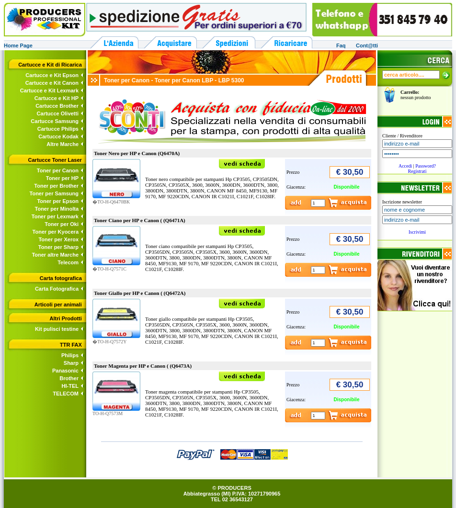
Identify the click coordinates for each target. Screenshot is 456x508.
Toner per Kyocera (56, 232)
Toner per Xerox (58, 239)
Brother (69, 378)
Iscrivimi (417, 232)
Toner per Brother (56, 186)
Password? (425, 166)
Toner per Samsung (54, 193)
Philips (70, 355)
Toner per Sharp (58, 247)
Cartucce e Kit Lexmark (49, 90)
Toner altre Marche (55, 255)
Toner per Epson (58, 201)
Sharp (71, 363)
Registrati (417, 171)
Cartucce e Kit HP (56, 98)
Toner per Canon (58, 170)
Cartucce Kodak (58, 136)
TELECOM (66, 393)
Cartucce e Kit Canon (52, 83)
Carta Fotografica (57, 289)
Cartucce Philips (58, 129)
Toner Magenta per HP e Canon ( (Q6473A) (143, 366)
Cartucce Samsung (55, 121)
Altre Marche (62, 144)
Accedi (405, 166)
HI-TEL (70, 386)
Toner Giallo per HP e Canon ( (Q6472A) (139, 293)
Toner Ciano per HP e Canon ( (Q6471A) (139, 220)
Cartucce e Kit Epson (52, 75)
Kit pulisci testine (57, 329)
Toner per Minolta (57, 209)
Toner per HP (62, 178)
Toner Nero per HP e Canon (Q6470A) (137, 153)
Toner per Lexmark (55, 216)
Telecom (68, 262)
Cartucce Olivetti (58, 113)
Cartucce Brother (57, 106)
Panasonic (65, 370)
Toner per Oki (62, 224)
